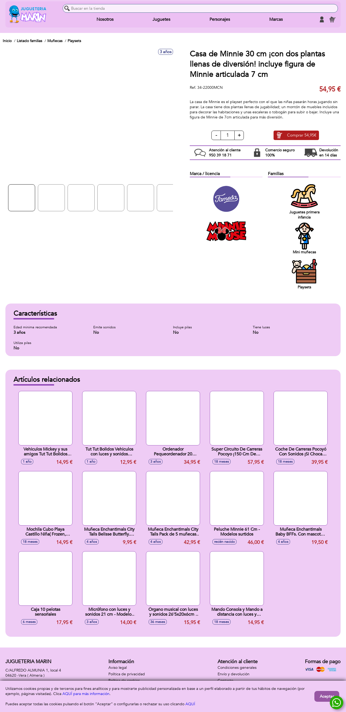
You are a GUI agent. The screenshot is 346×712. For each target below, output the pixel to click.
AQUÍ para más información (85, 693)
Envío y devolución (233, 674)
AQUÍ (190, 704)
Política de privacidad (126, 674)
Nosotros (105, 19)
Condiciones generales (237, 667)
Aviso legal (117, 667)
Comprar (301, 135)
